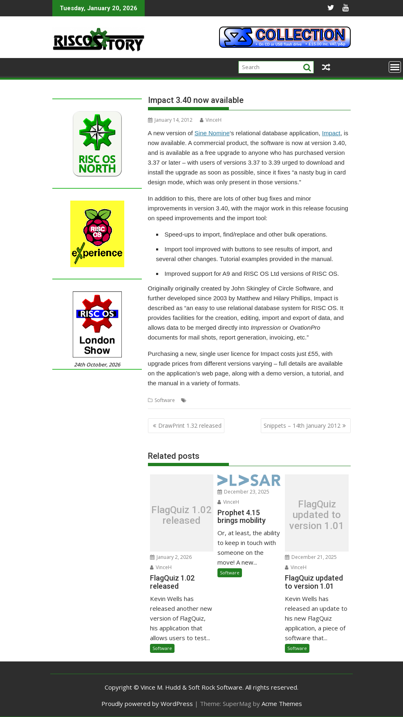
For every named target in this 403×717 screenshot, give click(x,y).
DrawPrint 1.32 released (190, 425)
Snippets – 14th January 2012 (302, 425)
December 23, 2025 (243, 491)
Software (164, 400)
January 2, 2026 (171, 557)
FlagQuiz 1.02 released (181, 515)
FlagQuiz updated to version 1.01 (316, 515)
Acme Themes (282, 703)
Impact (331, 133)
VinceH (211, 119)
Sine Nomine (212, 133)
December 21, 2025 (311, 557)
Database (199, 400)
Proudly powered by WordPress (147, 703)
